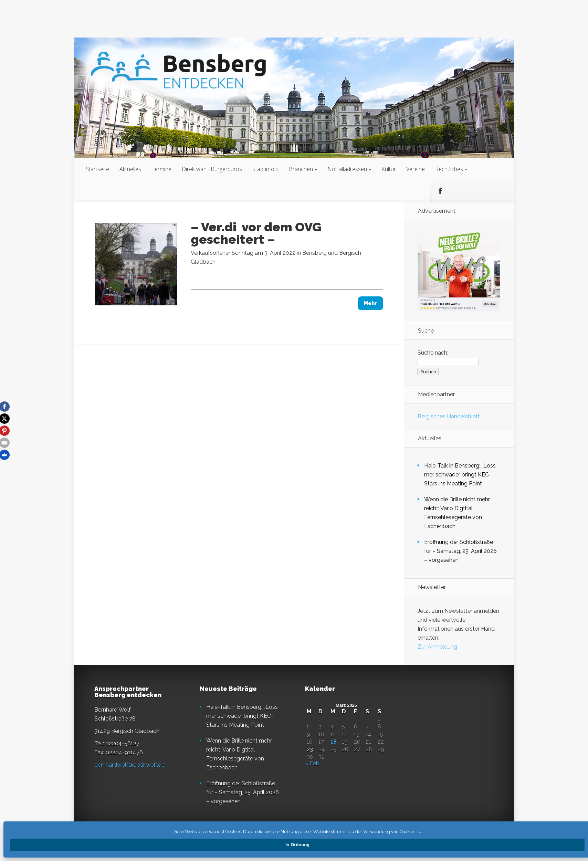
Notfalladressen (347, 169)
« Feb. (313, 763)
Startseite (97, 169)
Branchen (301, 169)
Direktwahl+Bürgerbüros (212, 169)
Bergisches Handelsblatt (449, 416)
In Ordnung (297, 844)
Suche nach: (433, 352)
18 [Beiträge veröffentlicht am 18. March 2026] (333, 742)
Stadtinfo (263, 169)
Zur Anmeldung (437, 646)
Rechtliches (449, 169)
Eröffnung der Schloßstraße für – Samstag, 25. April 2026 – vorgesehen (460, 551)
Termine (161, 169)
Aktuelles (130, 169)
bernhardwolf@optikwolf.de (129, 765)
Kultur (388, 169)
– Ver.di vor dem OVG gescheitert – (256, 233)
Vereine (415, 169)
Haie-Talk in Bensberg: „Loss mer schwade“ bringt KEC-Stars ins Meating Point (460, 474)
